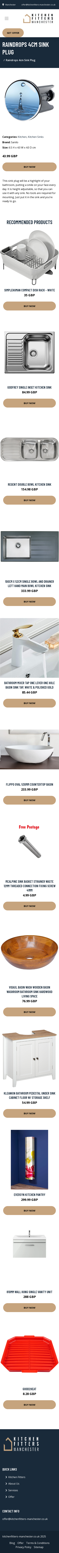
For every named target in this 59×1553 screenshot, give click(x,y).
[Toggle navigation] (6, 18)
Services (13, 1490)
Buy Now (29, 166)
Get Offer (13, 32)
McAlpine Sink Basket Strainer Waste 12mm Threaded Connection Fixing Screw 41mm (30, 885)
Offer (11, 1497)
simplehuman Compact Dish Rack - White (29, 290)
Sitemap (38, 1547)
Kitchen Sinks (36, 137)
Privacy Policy (23, 1547)
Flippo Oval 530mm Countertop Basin (29, 784)
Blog (12, 1543)
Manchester (10, 4)
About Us (13, 1483)
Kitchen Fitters (16, 1477)
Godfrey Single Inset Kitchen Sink (29, 387)
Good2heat (29, 1389)
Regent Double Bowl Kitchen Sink (29, 484)
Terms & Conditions (38, 1543)
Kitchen (22, 137)
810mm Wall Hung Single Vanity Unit (29, 1292)
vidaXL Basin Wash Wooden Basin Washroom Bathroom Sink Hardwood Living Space (29, 991)
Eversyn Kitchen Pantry (29, 1195)
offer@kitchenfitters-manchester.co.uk (38, 4)
